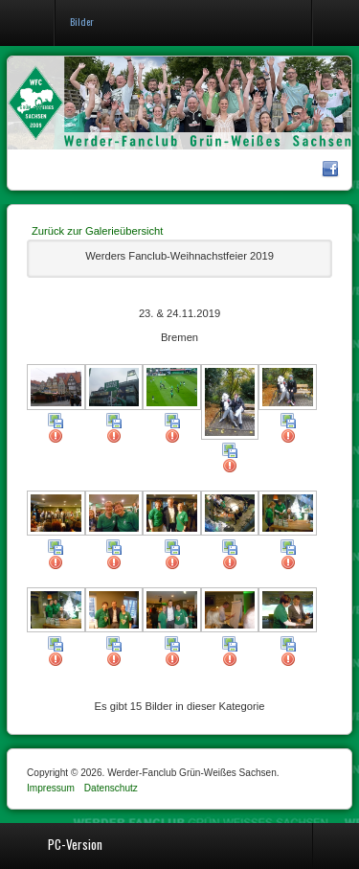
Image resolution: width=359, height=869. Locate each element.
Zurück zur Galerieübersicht (97, 231)
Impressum (51, 788)
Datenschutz (111, 788)
